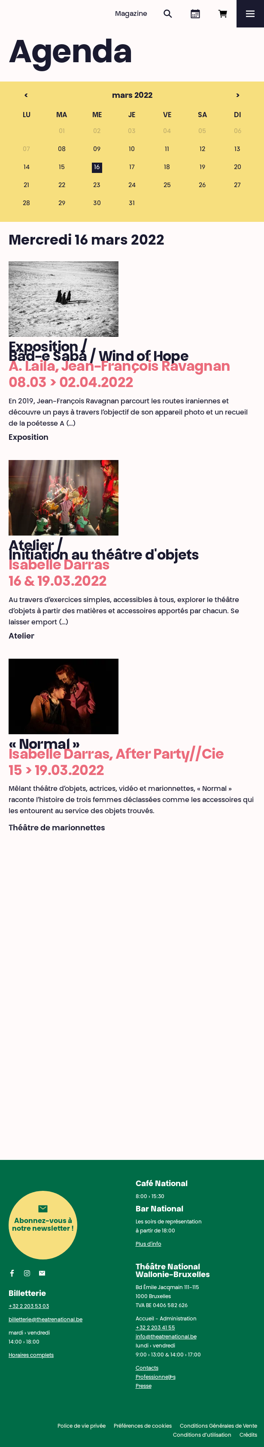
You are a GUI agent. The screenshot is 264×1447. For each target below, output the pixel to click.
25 (167, 186)
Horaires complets (31, 1355)
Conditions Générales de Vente (218, 1426)
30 (97, 204)
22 (61, 186)
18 (167, 168)
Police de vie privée (82, 1426)
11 (167, 150)
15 (62, 168)
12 (202, 150)
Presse (144, 1386)
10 (132, 150)
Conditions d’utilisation (202, 1435)
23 (96, 186)
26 (202, 186)
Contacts (147, 1368)
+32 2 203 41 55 (155, 1328)
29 (61, 204)
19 (202, 168)
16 (97, 168)
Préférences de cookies (143, 1426)
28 (26, 204)
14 (27, 168)
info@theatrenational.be (166, 1337)
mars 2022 (115, 96)
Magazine (131, 14)
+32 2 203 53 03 (29, 1306)
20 (237, 168)
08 (62, 150)
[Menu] (250, 13)
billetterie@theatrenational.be (45, 1320)
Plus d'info (148, 1244)
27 (237, 186)
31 (132, 204)
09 (96, 150)
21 (26, 186)
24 (132, 186)
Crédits (248, 1435)
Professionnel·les (156, 1377)
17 (132, 168)
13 (237, 150)
